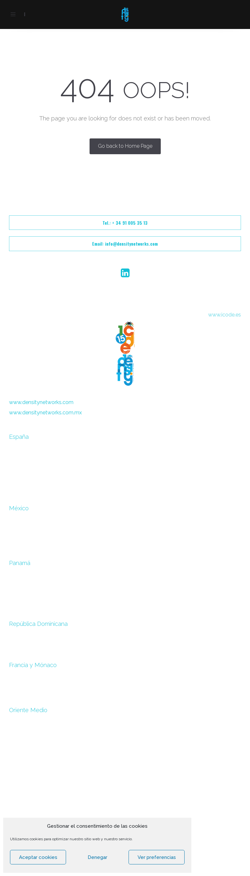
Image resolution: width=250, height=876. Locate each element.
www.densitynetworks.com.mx (45, 413)
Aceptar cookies (38, 857)
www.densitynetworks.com (41, 402)
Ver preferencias (157, 857)
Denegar (97, 857)
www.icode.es (224, 315)
